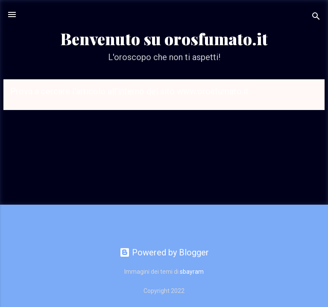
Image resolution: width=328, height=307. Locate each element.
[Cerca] (316, 17)
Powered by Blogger (164, 252)
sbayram (192, 271)
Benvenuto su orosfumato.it (164, 38)
